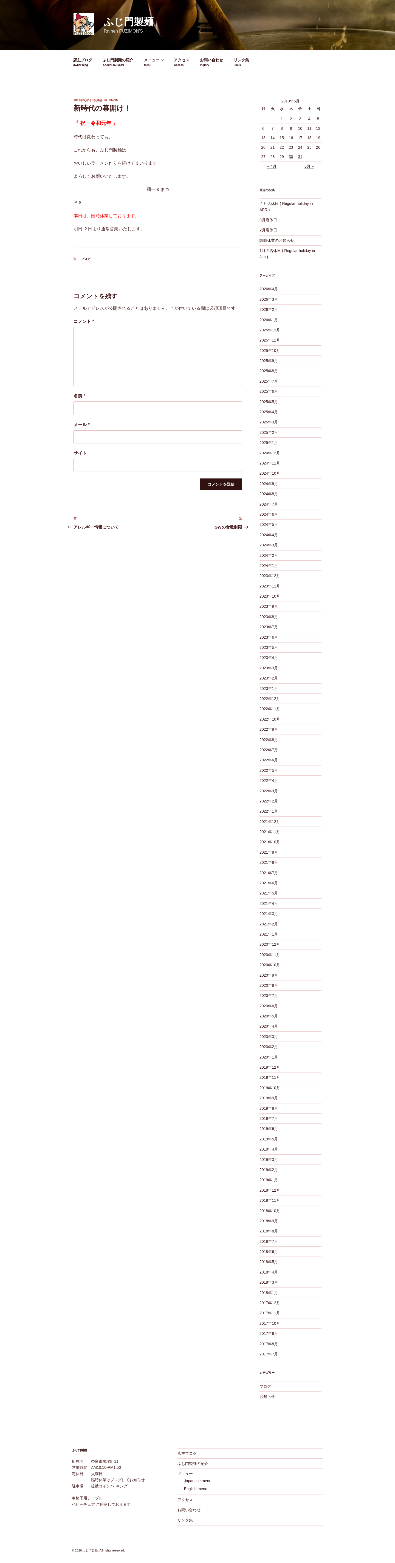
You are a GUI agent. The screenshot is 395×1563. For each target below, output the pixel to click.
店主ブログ (82, 60)
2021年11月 (269, 832)
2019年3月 (268, 1159)
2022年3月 (268, 791)
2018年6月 (268, 1251)
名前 (79, 396)
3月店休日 (268, 220)
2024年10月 (269, 473)
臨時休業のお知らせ (276, 240)
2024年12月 (269, 453)
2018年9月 (268, 1221)
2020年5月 (268, 1016)
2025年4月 (268, 412)
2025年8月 (268, 371)
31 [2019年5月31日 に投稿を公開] (300, 156)
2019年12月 (269, 1067)
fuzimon (111, 100)
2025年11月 (269, 340)
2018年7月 (268, 1241)
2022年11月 (269, 709)
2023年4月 (268, 657)
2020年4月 (268, 1026)
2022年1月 (268, 811)
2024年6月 (268, 514)
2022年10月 (269, 719)
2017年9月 (268, 1333)
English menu (195, 1489)
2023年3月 (268, 668)
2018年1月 (268, 1292)
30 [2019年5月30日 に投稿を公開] (291, 156)
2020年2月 (268, 1047)
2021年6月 (268, 883)
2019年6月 (268, 1128)
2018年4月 (268, 1272)
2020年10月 (269, 965)
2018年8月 (268, 1231)
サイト (80, 453)
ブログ (85, 258)
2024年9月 (268, 483)
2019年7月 (268, 1118)
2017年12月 (269, 1303)
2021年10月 (269, 842)
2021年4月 (268, 903)
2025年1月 (268, 442)
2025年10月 (269, 350)
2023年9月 (268, 606)
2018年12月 (269, 1190)
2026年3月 (268, 299)
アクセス (181, 60)
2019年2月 (268, 1170)
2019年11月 (269, 1077)
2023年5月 (268, 647)
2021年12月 (269, 821)
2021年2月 (268, 924)
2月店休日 (268, 230)
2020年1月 (268, 1057)
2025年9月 (268, 361)
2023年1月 (268, 688)
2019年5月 (268, 1139)
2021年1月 (268, 934)
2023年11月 (269, 586)
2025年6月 (268, 391)
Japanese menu (197, 1481)
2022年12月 (269, 698)
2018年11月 (269, 1200)
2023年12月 (269, 575)
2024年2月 (268, 555)
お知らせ (267, 1396)
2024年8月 (268, 494)
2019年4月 (268, 1149)
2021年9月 (268, 852)
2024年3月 (268, 545)
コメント (84, 321)
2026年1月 (268, 320)
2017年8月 (268, 1344)
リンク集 (241, 60)
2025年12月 (269, 330)
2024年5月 (268, 524)
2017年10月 (269, 1323)
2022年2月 (268, 801)
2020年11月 (269, 955)
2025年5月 (268, 402)
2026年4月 (268, 289)
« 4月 (271, 166)
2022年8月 (268, 740)
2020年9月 (268, 975)
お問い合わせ (211, 60)
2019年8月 (268, 1108)
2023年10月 (269, 596)
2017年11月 (269, 1313)
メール (82, 424)
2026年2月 (268, 309)
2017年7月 (268, 1354)
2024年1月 (268, 565)
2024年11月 (269, 463)
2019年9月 (268, 1098)
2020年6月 (268, 1006)
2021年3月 (268, 913)
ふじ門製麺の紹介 (118, 60)
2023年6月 (268, 637)
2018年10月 (269, 1211)
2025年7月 (268, 381)
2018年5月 (268, 1262)
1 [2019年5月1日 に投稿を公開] (282, 119)
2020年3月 (268, 1036)
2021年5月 (268, 893)
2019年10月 (269, 1088)
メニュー (154, 60)
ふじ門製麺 (129, 21)
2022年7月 (268, 750)
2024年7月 (268, 504)
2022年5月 (268, 770)
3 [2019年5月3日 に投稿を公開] (300, 119)
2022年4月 (268, 780)
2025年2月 (268, 432)
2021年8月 (268, 862)
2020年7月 (268, 995)
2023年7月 (268, 627)
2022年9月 (268, 729)
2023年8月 (268, 617)
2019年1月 (268, 1180)
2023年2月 (268, 678)
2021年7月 (268, 873)
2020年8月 (268, 985)
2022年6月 (268, 760)
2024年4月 (268, 535)
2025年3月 (268, 422)
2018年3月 (268, 1282)
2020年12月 (269, 944)
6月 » (309, 166)
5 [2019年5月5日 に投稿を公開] (318, 119)
